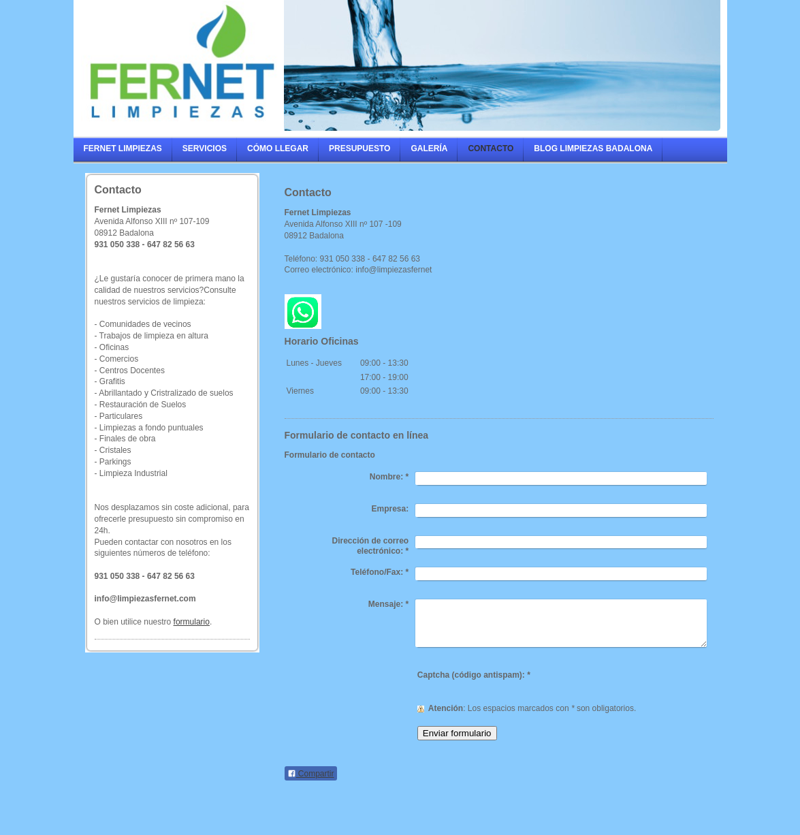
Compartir (310, 773)
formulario (192, 622)
